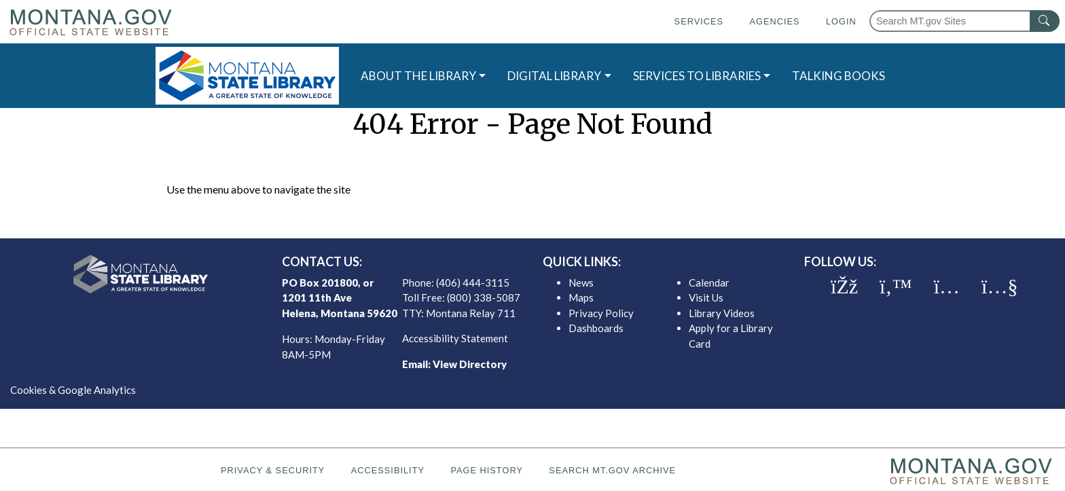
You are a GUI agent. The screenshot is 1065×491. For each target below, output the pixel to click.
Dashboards (596, 328)
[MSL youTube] (999, 286)
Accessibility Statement (455, 338)
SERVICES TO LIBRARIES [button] (697, 76)
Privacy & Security (273, 470)
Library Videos (722, 313)
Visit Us (706, 297)
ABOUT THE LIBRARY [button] (418, 76)
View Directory (470, 364)
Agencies (774, 21)
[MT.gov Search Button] (1045, 21)
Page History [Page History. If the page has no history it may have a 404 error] (486, 470)
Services (698, 21)
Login (841, 21)
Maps (581, 297)
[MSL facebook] (844, 286)
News (581, 282)
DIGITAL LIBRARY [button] (554, 76)
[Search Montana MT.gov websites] (964, 21)
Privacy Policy (601, 313)
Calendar (709, 282)
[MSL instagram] (947, 286)
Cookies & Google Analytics (73, 390)
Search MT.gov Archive (612, 470)
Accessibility (388, 470)
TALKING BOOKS (838, 76)
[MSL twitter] (896, 286)
